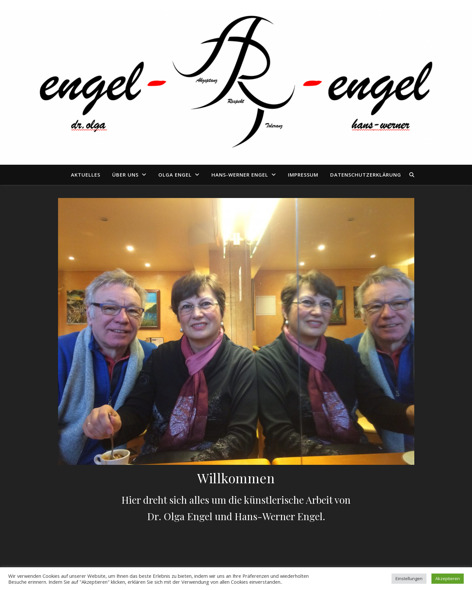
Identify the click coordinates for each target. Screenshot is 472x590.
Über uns (125, 174)
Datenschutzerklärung (365, 174)
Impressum (303, 174)
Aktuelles (85, 174)
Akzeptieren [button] (447, 578)
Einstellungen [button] (409, 578)
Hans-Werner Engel (239, 174)
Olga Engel (175, 174)
